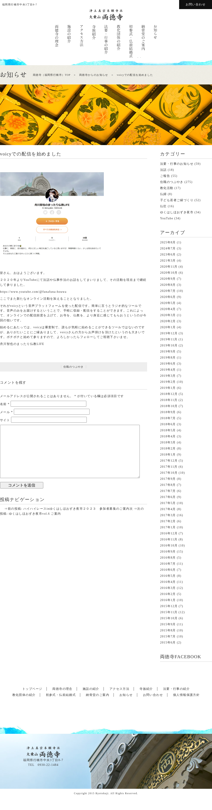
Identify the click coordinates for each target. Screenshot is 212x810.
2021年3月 (168, 260)
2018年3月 (168, 442)
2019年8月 (168, 357)
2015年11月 (169, 612)
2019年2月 (168, 381)
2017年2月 (168, 521)
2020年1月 (168, 327)
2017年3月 (168, 515)
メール (6, 412)
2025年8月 (168, 242)
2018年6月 (168, 424)
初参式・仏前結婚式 (61, 695)
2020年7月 (168, 291)
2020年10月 (169, 272)
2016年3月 (168, 588)
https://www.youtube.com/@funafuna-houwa (33, 291)
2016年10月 (169, 545)
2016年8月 (168, 557)
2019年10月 (169, 345)
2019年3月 (168, 375)
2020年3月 (168, 315)
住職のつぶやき (73, 366)
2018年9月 (168, 412)
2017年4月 (168, 509)
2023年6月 (168, 254)
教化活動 (166, 188)
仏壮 (163, 206)
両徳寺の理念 (62, 688)
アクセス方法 (119, 688)
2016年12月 (169, 533)
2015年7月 (168, 636)
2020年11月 (169, 266)
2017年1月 (168, 527)
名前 (5, 404)
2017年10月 (169, 472)
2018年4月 (168, 436)
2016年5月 (168, 575)
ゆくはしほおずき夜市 (176, 212)
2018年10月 (169, 406)
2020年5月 (168, 303)
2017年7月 (168, 491)
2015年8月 (168, 630)
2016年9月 (168, 551)
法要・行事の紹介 (176, 688)
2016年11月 (169, 539)
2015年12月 (169, 606)
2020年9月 (168, 278)
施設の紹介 (91, 688)
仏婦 (163, 194)
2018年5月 (168, 430)
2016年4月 (168, 582)
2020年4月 (168, 309)
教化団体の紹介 (24, 695)
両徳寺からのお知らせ (93, 74)
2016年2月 (168, 594)
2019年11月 (169, 339)
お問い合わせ (196, 4)
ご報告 (165, 176)
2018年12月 (169, 394)
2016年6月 (168, 569)
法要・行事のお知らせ (176, 163)
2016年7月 (168, 563)
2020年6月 (168, 297)
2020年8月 (168, 284)
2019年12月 (169, 333)
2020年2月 (168, 321)
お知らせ (126, 695)
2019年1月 (168, 388)
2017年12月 (169, 460)
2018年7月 (168, 418)
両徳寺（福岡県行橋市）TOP (52, 74)
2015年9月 (168, 624)
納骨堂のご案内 (97, 695)
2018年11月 (169, 400)
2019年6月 (168, 363)
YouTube (166, 218)
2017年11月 (169, 466)
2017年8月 (168, 485)
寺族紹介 (146, 688)
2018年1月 (168, 454)
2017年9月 (168, 478)
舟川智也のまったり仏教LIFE (22, 344)
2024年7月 (168, 248)
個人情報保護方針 (186, 695)
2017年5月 (168, 503)
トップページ (32, 688)
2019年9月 (168, 351)
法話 (163, 169)
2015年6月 (168, 642)
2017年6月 (168, 497)
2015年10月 (169, 618)
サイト (5, 420)
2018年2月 (168, 448)
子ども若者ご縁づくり (176, 200)
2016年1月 (168, 600)
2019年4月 (168, 369)
